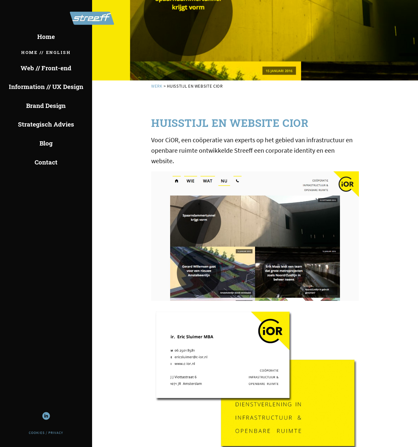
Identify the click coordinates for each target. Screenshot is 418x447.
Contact (46, 162)
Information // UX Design (46, 86)
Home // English (46, 52)
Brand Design (46, 105)
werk (157, 86)
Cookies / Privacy (46, 433)
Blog (46, 143)
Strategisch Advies (46, 124)
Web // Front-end (46, 68)
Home (46, 36)
